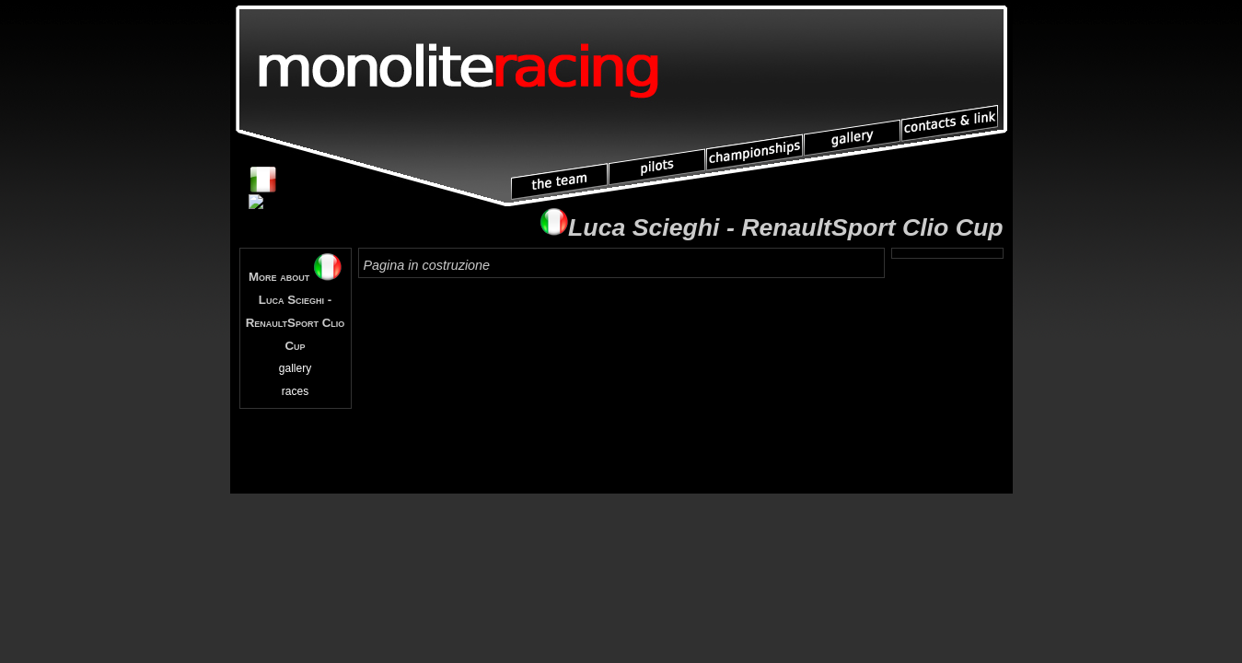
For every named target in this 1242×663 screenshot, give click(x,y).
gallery (295, 368)
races (295, 391)
